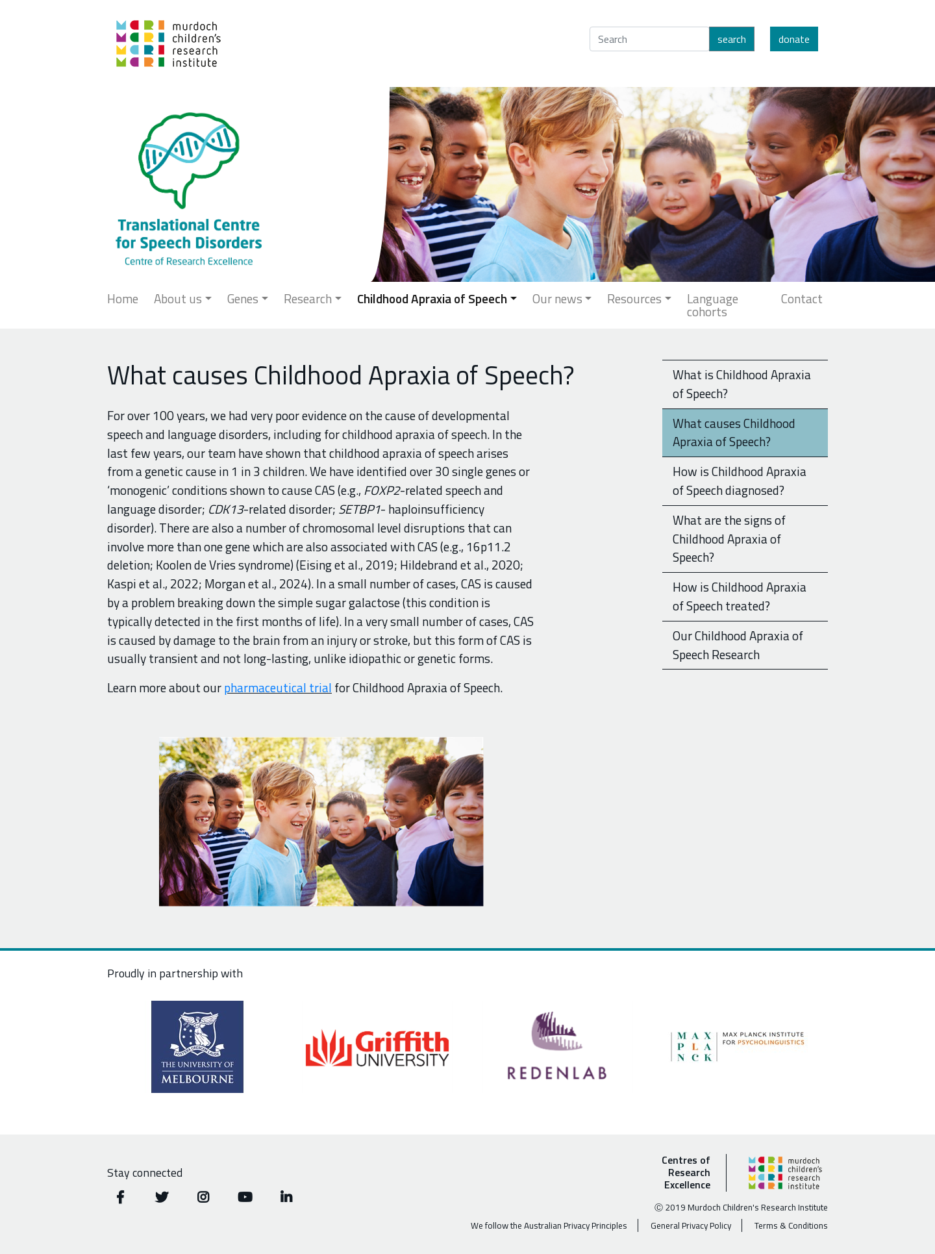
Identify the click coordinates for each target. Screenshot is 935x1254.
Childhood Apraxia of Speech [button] (432, 298)
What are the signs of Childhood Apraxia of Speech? (729, 538)
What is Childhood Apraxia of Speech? (742, 384)
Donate (794, 39)
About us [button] (178, 298)
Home (122, 298)
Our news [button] (557, 298)
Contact (802, 298)
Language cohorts (712, 305)
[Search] (650, 39)
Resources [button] (634, 298)
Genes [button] (242, 298)
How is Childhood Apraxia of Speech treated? (739, 596)
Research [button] (308, 298)
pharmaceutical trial (278, 687)
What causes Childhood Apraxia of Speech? (734, 432)
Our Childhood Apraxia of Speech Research (738, 645)
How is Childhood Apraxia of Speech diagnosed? (739, 480)
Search (731, 39)
